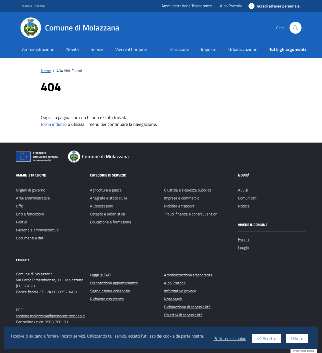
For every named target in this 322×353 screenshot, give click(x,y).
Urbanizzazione (242, 49)
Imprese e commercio (181, 198)
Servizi (97, 49)
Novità (72, 49)
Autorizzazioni (101, 206)
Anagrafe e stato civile (108, 198)
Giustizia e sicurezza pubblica (187, 190)
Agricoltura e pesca (106, 190)
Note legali (173, 299)
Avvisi (243, 190)
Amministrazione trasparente (188, 275)
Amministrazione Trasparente (187, 6)
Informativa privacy (180, 291)
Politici (21, 222)
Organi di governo (30, 190)
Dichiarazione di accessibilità (187, 307)
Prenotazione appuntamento (114, 283)
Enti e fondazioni (30, 214)
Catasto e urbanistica (107, 214)
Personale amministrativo (37, 230)
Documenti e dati (30, 238)
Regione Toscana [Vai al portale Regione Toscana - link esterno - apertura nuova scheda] (32, 5)
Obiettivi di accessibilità (183, 315)
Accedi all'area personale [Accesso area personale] (274, 6)
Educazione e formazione (110, 222)
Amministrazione (38, 49)
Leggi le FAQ (100, 275)
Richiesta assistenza (107, 299)
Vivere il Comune (131, 49)
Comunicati (247, 198)
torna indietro (54, 124)
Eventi (243, 239)
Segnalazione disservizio (110, 291)
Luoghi (243, 247)
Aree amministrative (33, 198)
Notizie (244, 206)
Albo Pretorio (231, 6)
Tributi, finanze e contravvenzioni (191, 214)
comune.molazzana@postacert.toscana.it (50, 316)
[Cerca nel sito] (296, 28)
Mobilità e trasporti (179, 206)
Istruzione (179, 49)
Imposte (208, 49)
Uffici (20, 206)
